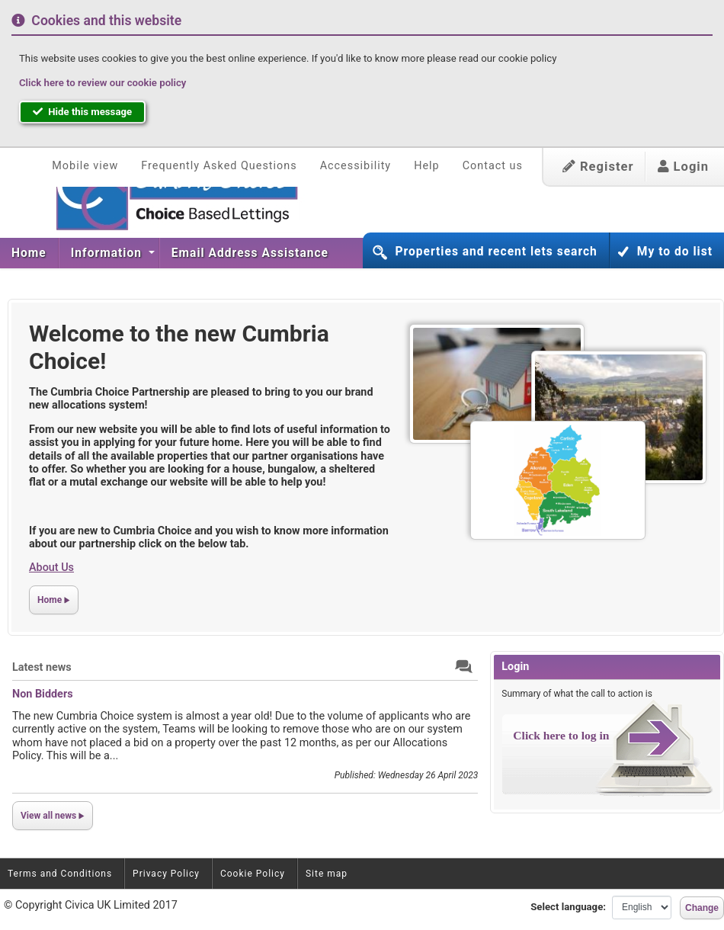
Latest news (42, 667)
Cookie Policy (252, 873)
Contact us (493, 165)
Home (28, 253)
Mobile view (85, 165)
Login (683, 166)
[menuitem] (29, 253)
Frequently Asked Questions (218, 165)
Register (598, 166)
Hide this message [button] (82, 111)
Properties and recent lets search (496, 251)
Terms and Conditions (60, 873)
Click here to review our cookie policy (102, 82)
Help (426, 165)
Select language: (568, 906)
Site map (327, 873)
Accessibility (356, 165)
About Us (51, 567)
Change (702, 908)
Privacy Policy (166, 873)
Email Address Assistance (249, 253)
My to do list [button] (675, 251)
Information (108, 253)
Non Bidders (42, 694)
